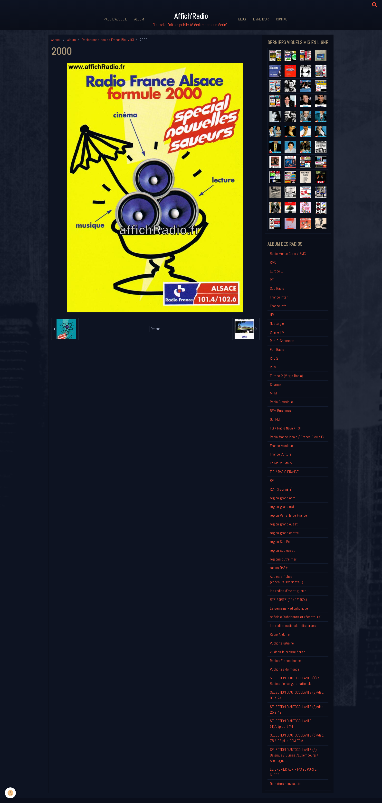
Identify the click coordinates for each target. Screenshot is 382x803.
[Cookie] (10, 792)
